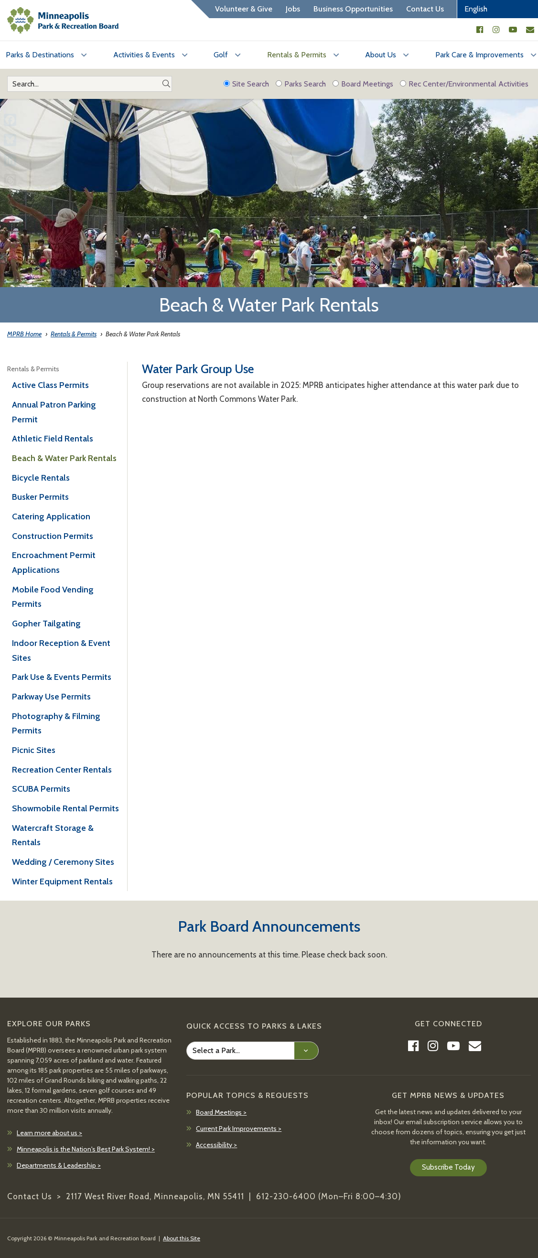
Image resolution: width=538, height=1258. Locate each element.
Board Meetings (363, 83)
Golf (221, 54)
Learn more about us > (49, 1133)
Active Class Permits (50, 385)
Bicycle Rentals (41, 478)
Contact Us (425, 8)
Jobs (293, 8)
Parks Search (301, 83)
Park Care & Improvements (479, 54)
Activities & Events (144, 54)
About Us (380, 54)
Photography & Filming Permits (56, 723)
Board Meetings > (221, 1112)
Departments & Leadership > (59, 1165)
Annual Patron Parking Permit (54, 412)
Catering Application (51, 516)
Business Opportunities (353, 8)
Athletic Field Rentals (52, 438)
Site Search (246, 83)
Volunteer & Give (243, 8)
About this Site (181, 1238)
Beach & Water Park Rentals (64, 458)
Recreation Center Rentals (62, 769)
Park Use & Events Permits (61, 677)
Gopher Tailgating (46, 623)
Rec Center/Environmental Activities (464, 83)
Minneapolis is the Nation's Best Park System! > (86, 1149)
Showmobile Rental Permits (65, 808)
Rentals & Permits (296, 54)
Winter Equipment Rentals (62, 881)
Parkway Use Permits (51, 696)
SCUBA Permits (41, 789)
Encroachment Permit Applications (54, 562)
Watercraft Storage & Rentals (53, 835)
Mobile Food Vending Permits (53, 597)
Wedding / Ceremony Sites (63, 862)
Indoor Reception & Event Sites (61, 650)
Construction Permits (52, 536)
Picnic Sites (33, 750)
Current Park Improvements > (238, 1128)
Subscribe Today (448, 1167)
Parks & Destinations (40, 54)
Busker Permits (40, 497)
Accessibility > (216, 1144)
